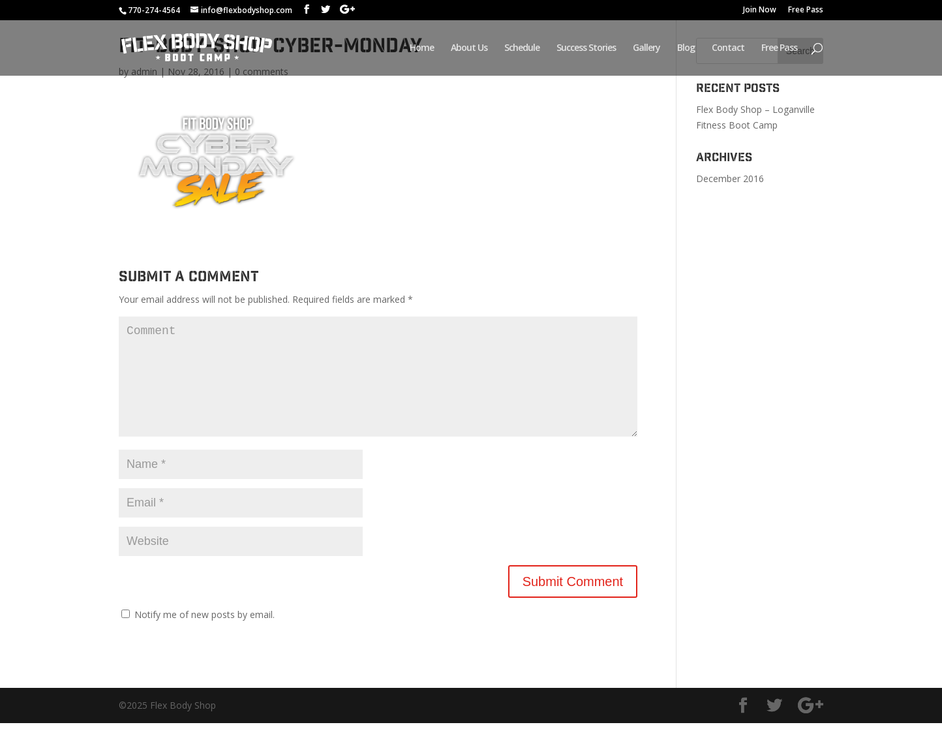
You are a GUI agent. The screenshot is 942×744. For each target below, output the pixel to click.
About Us (469, 48)
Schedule (521, 48)
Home (422, 48)
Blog (686, 48)
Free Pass (805, 10)
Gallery (646, 48)
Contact (728, 48)
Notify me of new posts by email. (204, 635)
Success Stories (586, 48)
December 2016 (730, 178)
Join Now (759, 10)
